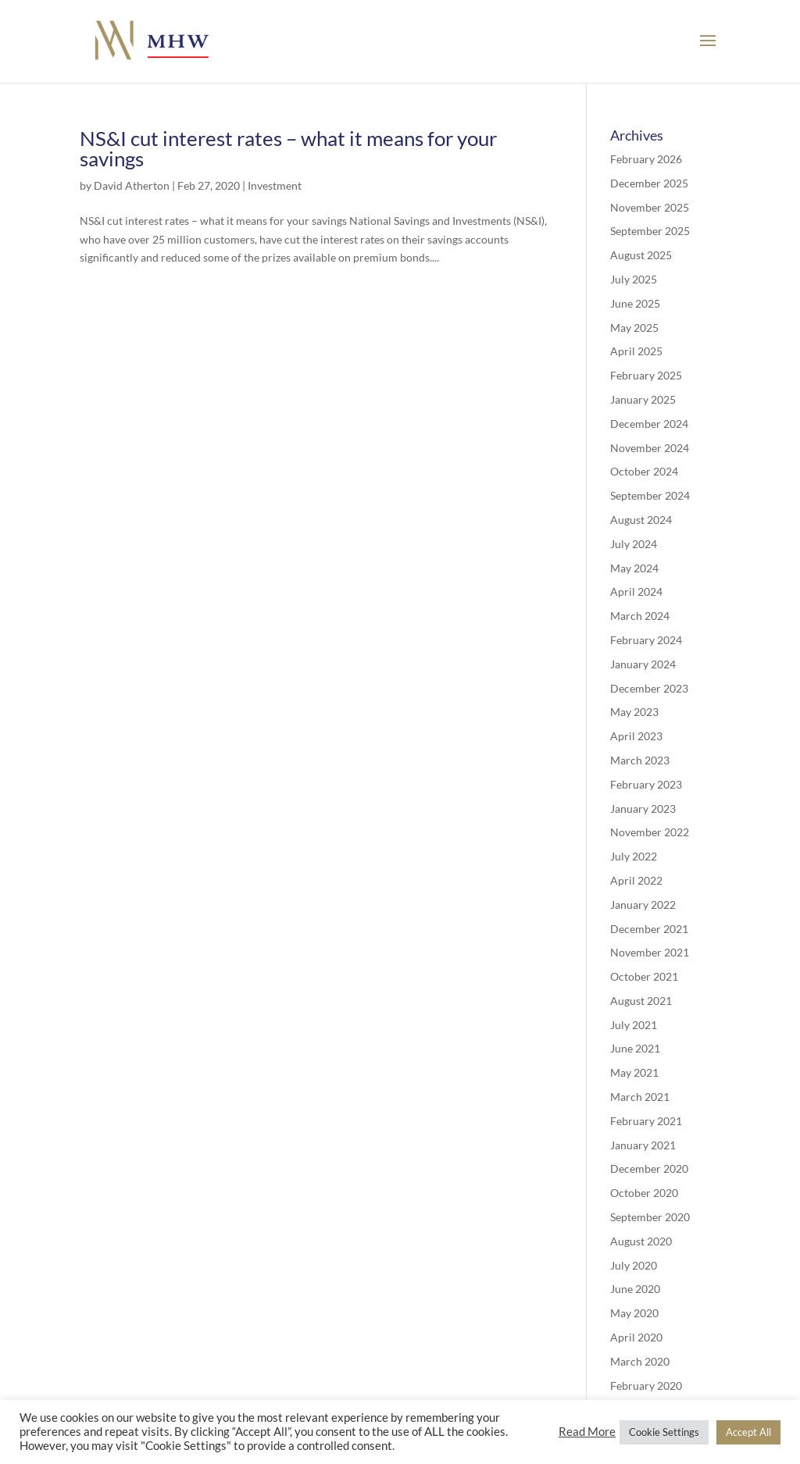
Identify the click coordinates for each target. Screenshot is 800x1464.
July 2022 (633, 856)
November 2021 (649, 952)
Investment (275, 185)
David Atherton (132, 185)
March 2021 (640, 1096)
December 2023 (649, 688)
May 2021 (634, 1072)
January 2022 (643, 904)
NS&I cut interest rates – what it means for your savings (288, 148)
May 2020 (634, 1313)
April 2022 (636, 880)
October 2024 (644, 471)
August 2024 (641, 519)
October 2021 (644, 976)
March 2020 (640, 1361)
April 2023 (636, 736)
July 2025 (633, 279)
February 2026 (646, 159)
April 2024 (636, 591)
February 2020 (646, 1385)
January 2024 (643, 664)
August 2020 (641, 1241)
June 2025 (635, 303)
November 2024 (649, 447)
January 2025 (643, 399)
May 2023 (634, 711)
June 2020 (635, 1288)
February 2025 (646, 375)
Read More (587, 1431)
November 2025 (649, 207)
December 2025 (649, 183)
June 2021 (635, 1048)
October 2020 (644, 1192)
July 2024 (633, 543)
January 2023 (643, 808)
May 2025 (634, 327)
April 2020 (636, 1337)
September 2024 (650, 495)
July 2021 (633, 1024)
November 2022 (649, 832)
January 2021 (643, 1145)
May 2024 (634, 568)
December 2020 (649, 1168)
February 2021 (646, 1120)
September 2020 (650, 1217)
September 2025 (650, 230)
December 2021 (649, 928)
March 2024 (640, 615)
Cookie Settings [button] (664, 1432)
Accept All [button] (748, 1432)
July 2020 (633, 1265)
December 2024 (649, 423)
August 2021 (641, 1000)
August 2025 (641, 255)
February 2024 (646, 640)
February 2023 (646, 784)
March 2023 (640, 760)
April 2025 (636, 351)
